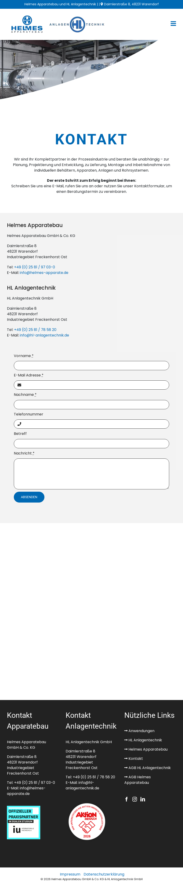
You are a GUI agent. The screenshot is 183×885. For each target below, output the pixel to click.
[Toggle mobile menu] (173, 24)
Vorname (24, 355)
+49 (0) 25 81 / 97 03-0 (34, 267)
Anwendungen (141, 730)
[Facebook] (126, 799)
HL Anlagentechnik (145, 740)
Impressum (70, 874)
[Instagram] (134, 799)
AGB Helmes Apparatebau (137, 779)
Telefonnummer (28, 414)
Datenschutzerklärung (104, 874)
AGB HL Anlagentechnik (149, 767)
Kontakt (135, 758)
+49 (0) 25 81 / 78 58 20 (35, 329)
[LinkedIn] (142, 799)
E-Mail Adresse (29, 375)
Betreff (20, 433)
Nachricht (24, 453)
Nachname (25, 394)
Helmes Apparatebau (148, 749)
